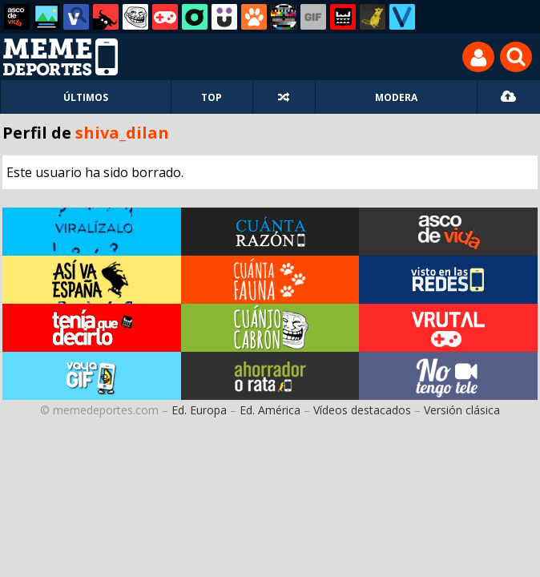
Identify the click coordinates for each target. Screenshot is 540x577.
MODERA (396, 97)
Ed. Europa (199, 410)
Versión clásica (462, 410)
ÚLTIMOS (85, 97)
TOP (211, 97)
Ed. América (270, 410)
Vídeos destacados (362, 410)
